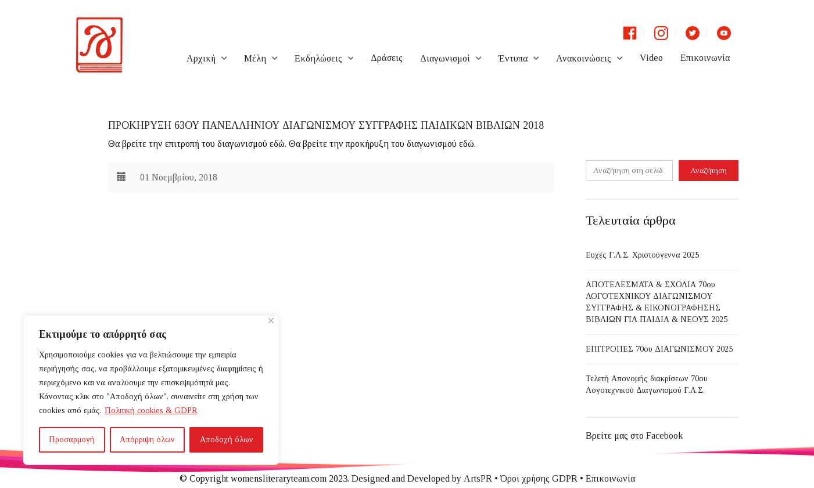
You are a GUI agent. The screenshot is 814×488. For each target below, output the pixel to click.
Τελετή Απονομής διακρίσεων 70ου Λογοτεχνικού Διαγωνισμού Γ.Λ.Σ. (647, 384)
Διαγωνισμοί (445, 58)
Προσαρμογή (72, 439)
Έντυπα (513, 58)
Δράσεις (387, 58)
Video (651, 58)
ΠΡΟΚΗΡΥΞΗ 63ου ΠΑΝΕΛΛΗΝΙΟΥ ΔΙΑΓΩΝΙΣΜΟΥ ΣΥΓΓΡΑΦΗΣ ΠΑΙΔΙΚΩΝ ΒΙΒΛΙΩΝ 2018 (326, 125)
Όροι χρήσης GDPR (539, 478)
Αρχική (201, 58)
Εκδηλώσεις (318, 58)
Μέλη (255, 58)
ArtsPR (478, 478)
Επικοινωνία (705, 58)
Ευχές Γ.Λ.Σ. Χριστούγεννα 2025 (642, 255)
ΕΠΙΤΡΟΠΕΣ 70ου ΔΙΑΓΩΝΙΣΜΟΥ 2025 (659, 349)
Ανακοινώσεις (583, 58)
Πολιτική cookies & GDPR (151, 410)
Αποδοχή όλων (226, 439)
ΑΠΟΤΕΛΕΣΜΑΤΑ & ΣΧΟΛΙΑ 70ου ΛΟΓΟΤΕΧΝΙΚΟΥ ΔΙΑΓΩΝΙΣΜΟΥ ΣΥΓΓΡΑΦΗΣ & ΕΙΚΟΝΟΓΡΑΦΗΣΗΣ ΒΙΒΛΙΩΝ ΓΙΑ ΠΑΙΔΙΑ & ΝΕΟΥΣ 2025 (656, 302)
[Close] (271, 320)
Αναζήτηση (708, 170)
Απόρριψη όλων (147, 439)
